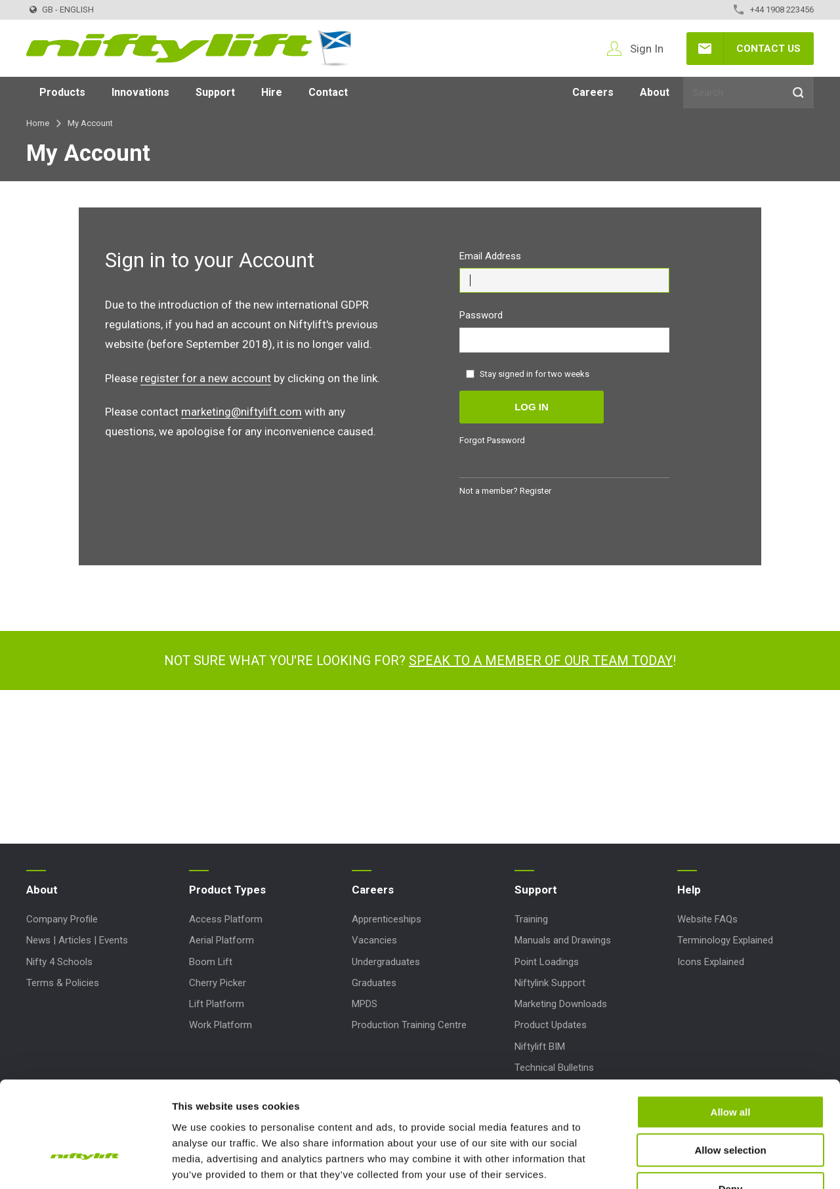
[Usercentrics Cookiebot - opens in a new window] (85, 1163)
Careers (593, 92)
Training (531, 919)
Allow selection (730, 1067)
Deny (731, 1105)
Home (37, 123)
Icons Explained (710, 962)
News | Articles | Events (77, 940)
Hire (271, 92)
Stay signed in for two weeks (527, 374)
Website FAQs (707, 919)
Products (62, 92)
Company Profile (62, 919)
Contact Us (768, 48)
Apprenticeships (386, 919)
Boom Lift (210, 962)
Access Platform (225, 919)
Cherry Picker (217, 983)
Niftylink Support (549, 983)
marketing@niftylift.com (241, 411)
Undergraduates (386, 962)
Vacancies (374, 940)
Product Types (227, 889)
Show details (688, 1163)
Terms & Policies (62, 983)
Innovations (140, 92)
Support (215, 92)
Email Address (490, 256)
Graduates (374, 983)
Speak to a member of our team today (541, 660)
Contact (328, 92)
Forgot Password (492, 440)
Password (481, 315)
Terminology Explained (725, 940)
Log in (531, 406)
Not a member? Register (505, 491)
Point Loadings (546, 962)
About (654, 92)
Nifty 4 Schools (59, 962)
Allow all (731, 1028)
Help (689, 889)
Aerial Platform (221, 940)
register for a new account (205, 378)
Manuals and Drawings (562, 940)
